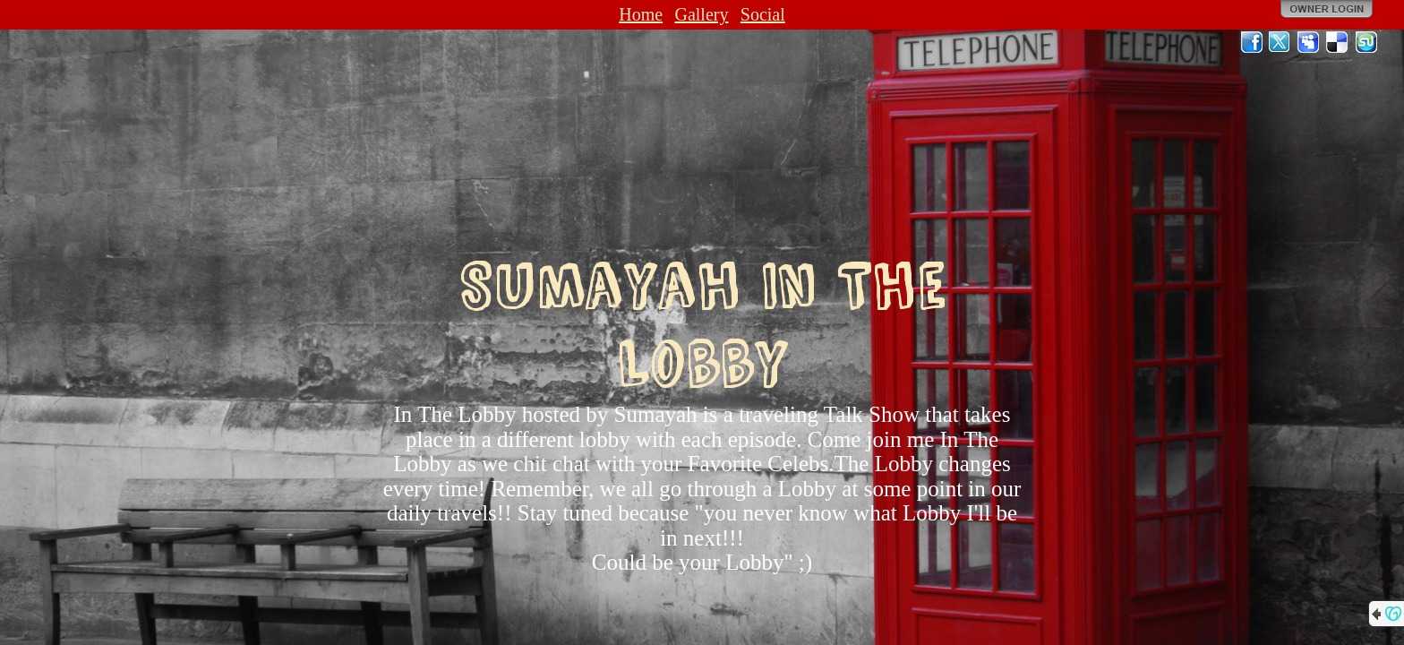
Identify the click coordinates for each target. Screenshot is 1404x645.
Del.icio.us (1337, 42)
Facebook (1251, 42)
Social (763, 14)
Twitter (1280, 42)
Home (641, 14)
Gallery (701, 14)
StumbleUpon (1366, 42)
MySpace (1309, 42)
